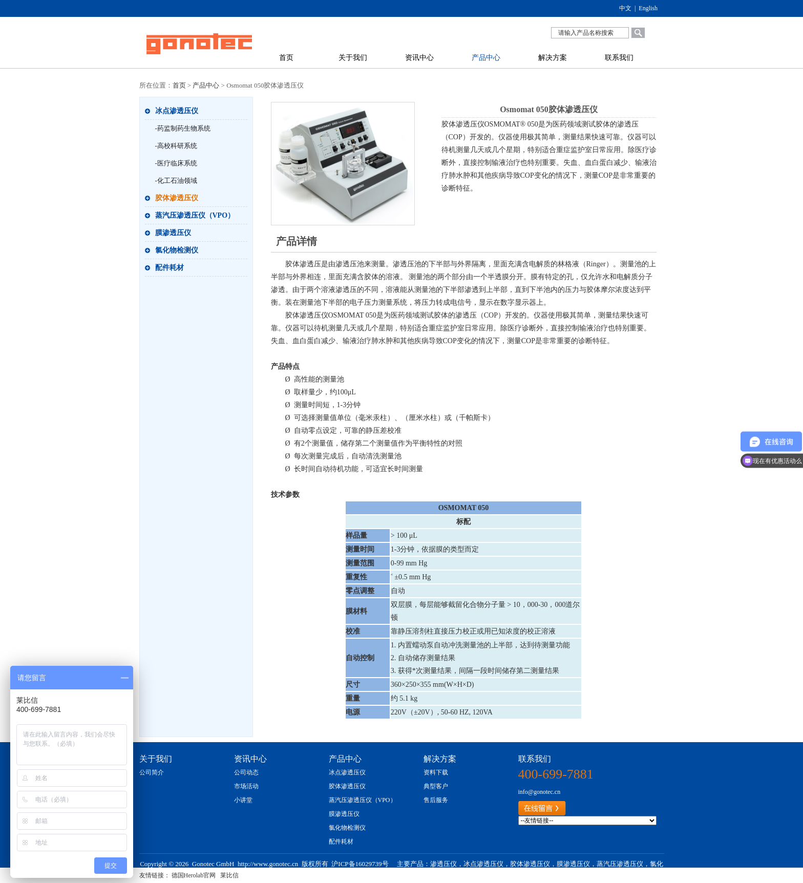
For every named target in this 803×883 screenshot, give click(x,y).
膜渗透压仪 (173, 233)
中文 (625, 8)
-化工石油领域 (176, 180)
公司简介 (151, 772)
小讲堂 (243, 800)
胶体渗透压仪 (176, 198)
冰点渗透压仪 (176, 111)
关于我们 (353, 57)
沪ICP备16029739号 (359, 864)
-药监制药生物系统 (182, 128)
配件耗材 (169, 267)
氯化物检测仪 (176, 250)
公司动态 (246, 772)
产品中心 (486, 57)
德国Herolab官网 (194, 875)
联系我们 (619, 57)
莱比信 (229, 875)
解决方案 (552, 57)
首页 (286, 57)
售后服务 (436, 800)
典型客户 (436, 786)
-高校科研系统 (176, 146)
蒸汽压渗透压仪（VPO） (195, 215)
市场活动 (246, 786)
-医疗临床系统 (176, 163)
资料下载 (436, 772)
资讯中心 (419, 57)
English (648, 8)
